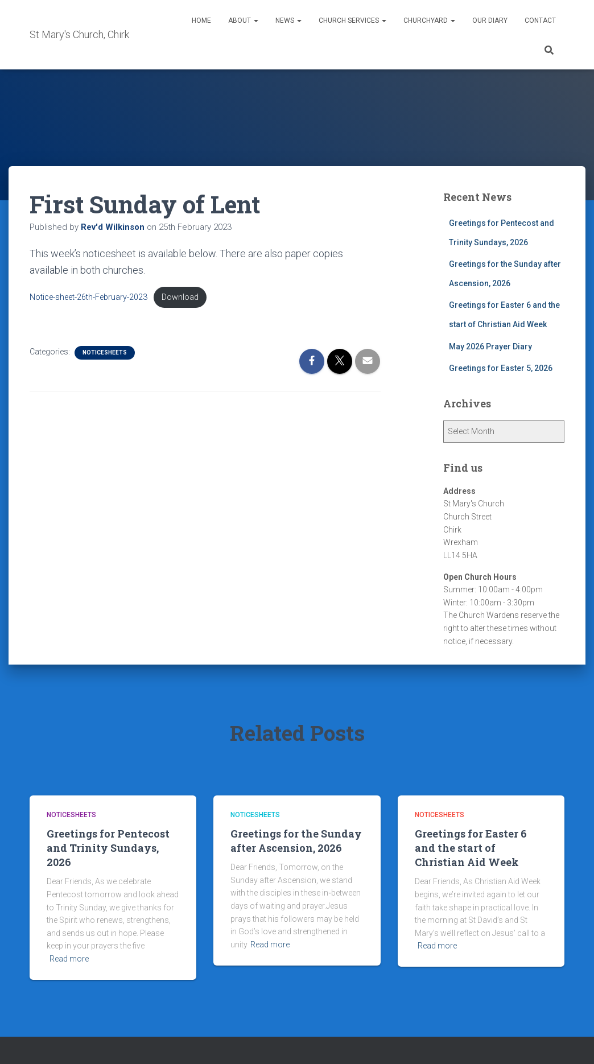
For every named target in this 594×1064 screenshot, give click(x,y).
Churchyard (429, 20)
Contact (540, 20)
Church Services (352, 20)
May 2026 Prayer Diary (490, 346)
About (243, 20)
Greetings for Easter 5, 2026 (500, 368)
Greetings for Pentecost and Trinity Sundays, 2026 (108, 848)
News (288, 20)
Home (201, 20)
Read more (69, 958)
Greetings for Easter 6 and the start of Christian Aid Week (471, 848)
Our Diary (490, 20)
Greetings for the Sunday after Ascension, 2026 (296, 841)
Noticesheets (104, 352)
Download (180, 297)
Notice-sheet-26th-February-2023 (88, 297)
